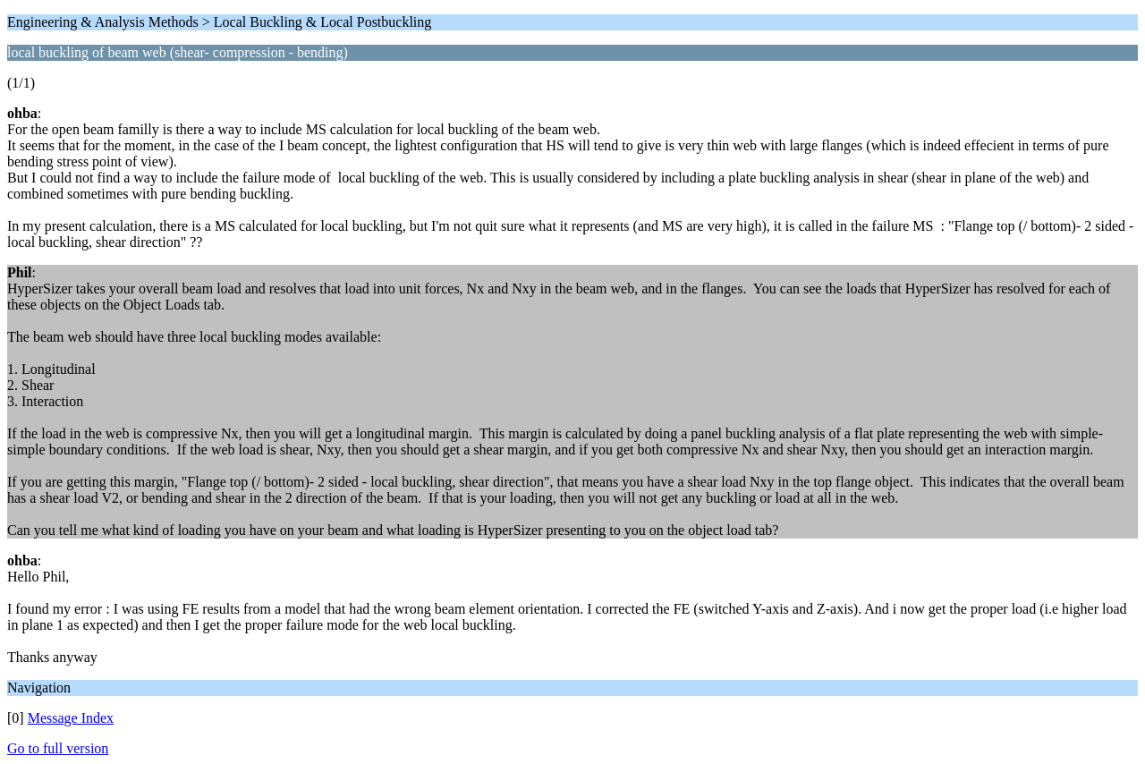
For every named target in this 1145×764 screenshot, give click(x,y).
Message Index (71, 718)
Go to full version (57, 748)
